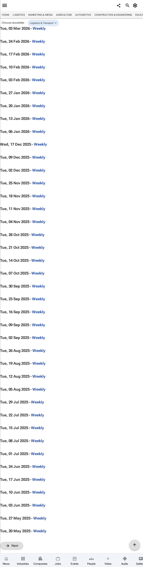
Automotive (83, 14)
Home (5, 14)
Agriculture (64, 14)
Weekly (39, 28)
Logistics (19, 14)
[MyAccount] (136, 5)
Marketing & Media (40, 14)
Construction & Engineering (113, 14)
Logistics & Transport (42, 23)
